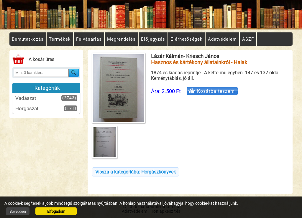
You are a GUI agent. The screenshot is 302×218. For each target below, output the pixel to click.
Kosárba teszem (216, 91)
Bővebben (17, 211)
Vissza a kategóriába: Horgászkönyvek (135, 172)
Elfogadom (56, 211)
